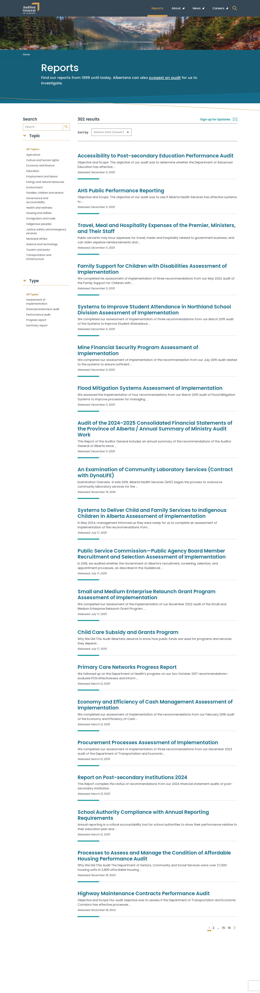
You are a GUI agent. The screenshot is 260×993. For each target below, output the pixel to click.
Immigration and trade (40, 218)
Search (30, 119)
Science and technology (42, 244)
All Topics (32, 149)
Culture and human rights (42, 160)
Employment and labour (42, 176)
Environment (34, 187)
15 (223, 928)
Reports (157, 8)
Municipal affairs (36, 239)
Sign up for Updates (218, 119)
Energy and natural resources (45, 182)
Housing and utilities (39, 213)
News (197, 8)
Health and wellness (39, 208)
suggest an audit (165, 77)
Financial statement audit (42, 309)
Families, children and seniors (45, 193)
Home (26, 54)
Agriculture (33, 155)
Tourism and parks (38, 250)
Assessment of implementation (36, 302)
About (177, 8)
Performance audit (38, 315)
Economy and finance (40, 165)
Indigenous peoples (38, 224)
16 (229, 928)
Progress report (36, 320)
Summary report (37, 325)
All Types (32, 294)
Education (32, 171)
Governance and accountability (37, 200)
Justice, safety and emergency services (46, 231)
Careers (218, 8)
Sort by (83, 132)
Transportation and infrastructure (38, 257)
